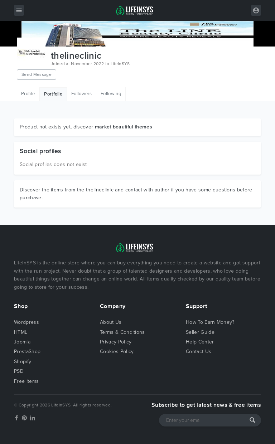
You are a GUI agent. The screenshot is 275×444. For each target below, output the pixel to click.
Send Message (36, 74)
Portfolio (53, 94)
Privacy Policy (115, 342)
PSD (19, 371)
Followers (81, 94)
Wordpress (26, 322)
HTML (20, 332)
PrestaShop (27, 351)
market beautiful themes (123, 127)
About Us (111, 322)
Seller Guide (200, 332)
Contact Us (198, 351)
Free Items (26, 381)
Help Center (200, 342)
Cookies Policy (117, 351)
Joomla (22, 342)
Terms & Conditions (122, 332)
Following (111, 94)
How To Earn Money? (210, 322)
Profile (28, 94)
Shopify (22, 361)
